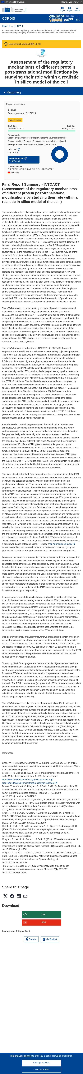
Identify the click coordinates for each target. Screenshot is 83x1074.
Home (4, 26)
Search (77, 9)
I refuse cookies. (41, 1069)
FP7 (19, 26)
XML (43, 914)
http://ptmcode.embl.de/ (62, 544)
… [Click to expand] (12, 26)
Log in (62, 9)
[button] (69, 9)
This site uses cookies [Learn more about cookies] (21, 1056)
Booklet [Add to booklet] (31, 938)
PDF (44, 922)
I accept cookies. (41, 1062)
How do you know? (71, 2)
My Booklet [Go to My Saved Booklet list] (50, 939)
